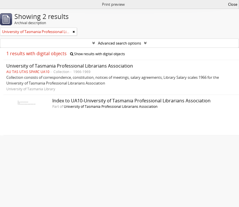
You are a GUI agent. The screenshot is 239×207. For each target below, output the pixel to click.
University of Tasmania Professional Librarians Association (69, 66)
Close (232, 4)
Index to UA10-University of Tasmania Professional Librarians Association (131, 100)
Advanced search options (119, 43)
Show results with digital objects (97, 53)
